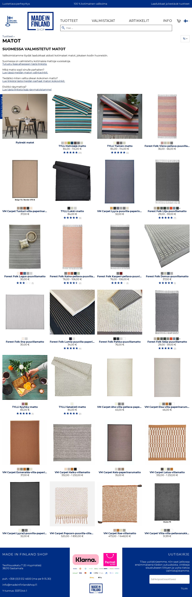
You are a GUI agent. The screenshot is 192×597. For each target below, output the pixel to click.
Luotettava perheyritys (16, 3)
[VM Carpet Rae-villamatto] (119, 510)
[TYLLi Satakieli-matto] (72, 386)
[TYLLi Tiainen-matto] (119, 125)
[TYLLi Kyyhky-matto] (24, 386)
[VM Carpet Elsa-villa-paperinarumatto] (167, 386)
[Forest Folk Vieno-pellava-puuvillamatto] (167, 125)
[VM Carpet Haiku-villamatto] (72, 449)
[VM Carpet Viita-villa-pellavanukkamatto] (167, 510)
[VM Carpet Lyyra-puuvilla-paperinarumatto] (119, 190)
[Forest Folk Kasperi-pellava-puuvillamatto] (119, 255)
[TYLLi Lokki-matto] (72, 190)
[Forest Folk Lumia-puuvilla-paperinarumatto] (72, 321)
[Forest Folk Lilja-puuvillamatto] (167, 190)
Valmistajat (103, 21)
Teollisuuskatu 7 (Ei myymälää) (21, 565)
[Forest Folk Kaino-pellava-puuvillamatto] (72, 255)
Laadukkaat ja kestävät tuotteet (170, 3)
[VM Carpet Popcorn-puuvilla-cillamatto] (72, 510)
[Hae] (116, 28)
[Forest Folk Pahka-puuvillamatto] (119, 321)
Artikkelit (139, 21)
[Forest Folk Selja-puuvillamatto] (167, 321)
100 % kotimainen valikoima (90, 3)
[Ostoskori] (179, 21)
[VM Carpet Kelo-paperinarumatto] (119, 449)
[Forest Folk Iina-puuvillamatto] (24, 321)
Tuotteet (69, 21)
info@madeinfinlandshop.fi (19, 584)
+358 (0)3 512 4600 (20, 578)
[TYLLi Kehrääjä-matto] (72, 125)
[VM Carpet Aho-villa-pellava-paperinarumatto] (119, 386)
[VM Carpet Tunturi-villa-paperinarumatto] (24, 190)
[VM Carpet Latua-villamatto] (167, 449)
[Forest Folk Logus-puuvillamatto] (24, 255)
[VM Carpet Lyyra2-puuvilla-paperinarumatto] (24, 510)
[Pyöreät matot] (24, 125)
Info (167, 21)
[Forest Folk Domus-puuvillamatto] (167, 255)
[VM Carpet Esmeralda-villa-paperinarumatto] (24, 449)
